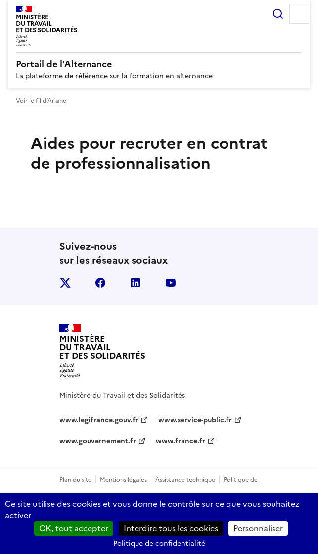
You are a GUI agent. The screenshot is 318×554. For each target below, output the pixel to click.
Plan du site (75, 479)
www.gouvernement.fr (97, 441)
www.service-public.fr (195, 420)
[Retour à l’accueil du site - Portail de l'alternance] (102, 351)
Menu (299, 14)
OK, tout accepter (73, 528)
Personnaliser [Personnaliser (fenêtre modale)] (258, 528)
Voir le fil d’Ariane (41, 100)
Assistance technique (185, 479)
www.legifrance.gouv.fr (98, 420)
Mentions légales (123, 479)
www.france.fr (180, 441)
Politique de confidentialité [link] (159, 543)
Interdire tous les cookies (171, 528)
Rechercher (278, 14)
